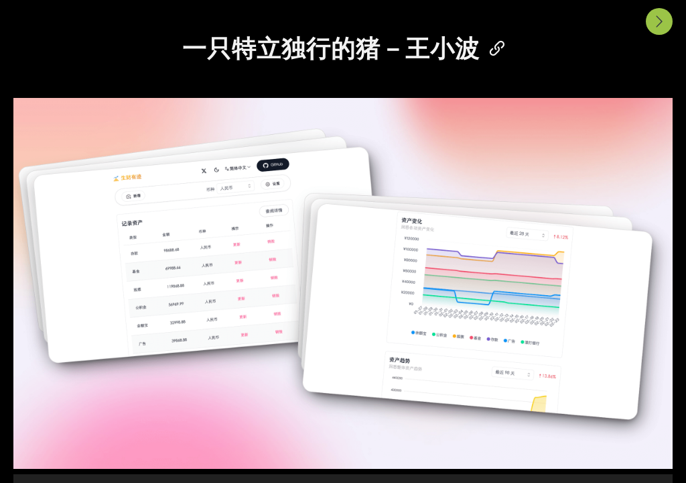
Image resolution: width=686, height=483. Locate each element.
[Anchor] (492, 46)
